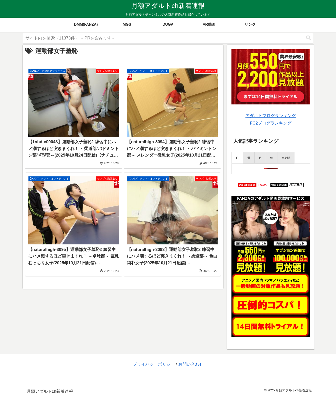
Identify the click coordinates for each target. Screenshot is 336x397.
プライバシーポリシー (154, 364)
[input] (168, 38)
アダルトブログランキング (270, 115)
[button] (308, 38)
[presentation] (237, 158)
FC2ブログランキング (270, 123)
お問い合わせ (190, 364)
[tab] (237, 158)
